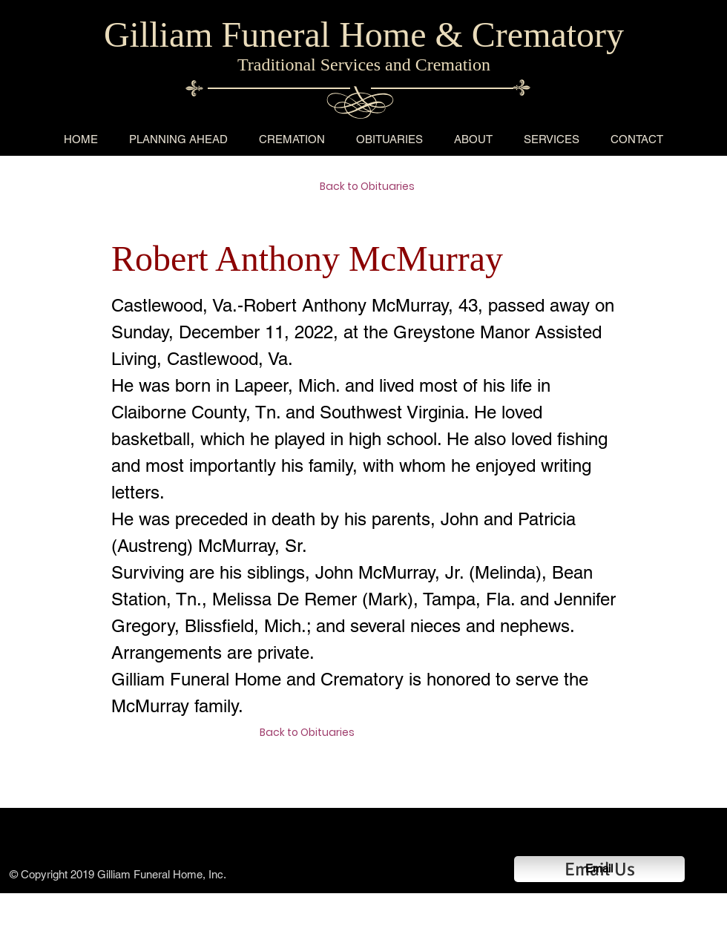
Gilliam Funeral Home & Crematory (364, 34)
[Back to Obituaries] (372, 187)
